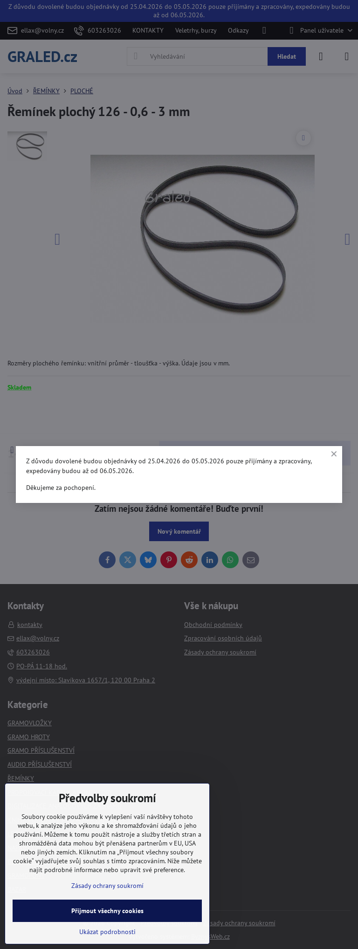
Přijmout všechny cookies (107, 911)
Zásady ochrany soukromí (107, 885)
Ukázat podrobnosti (107, 932)
